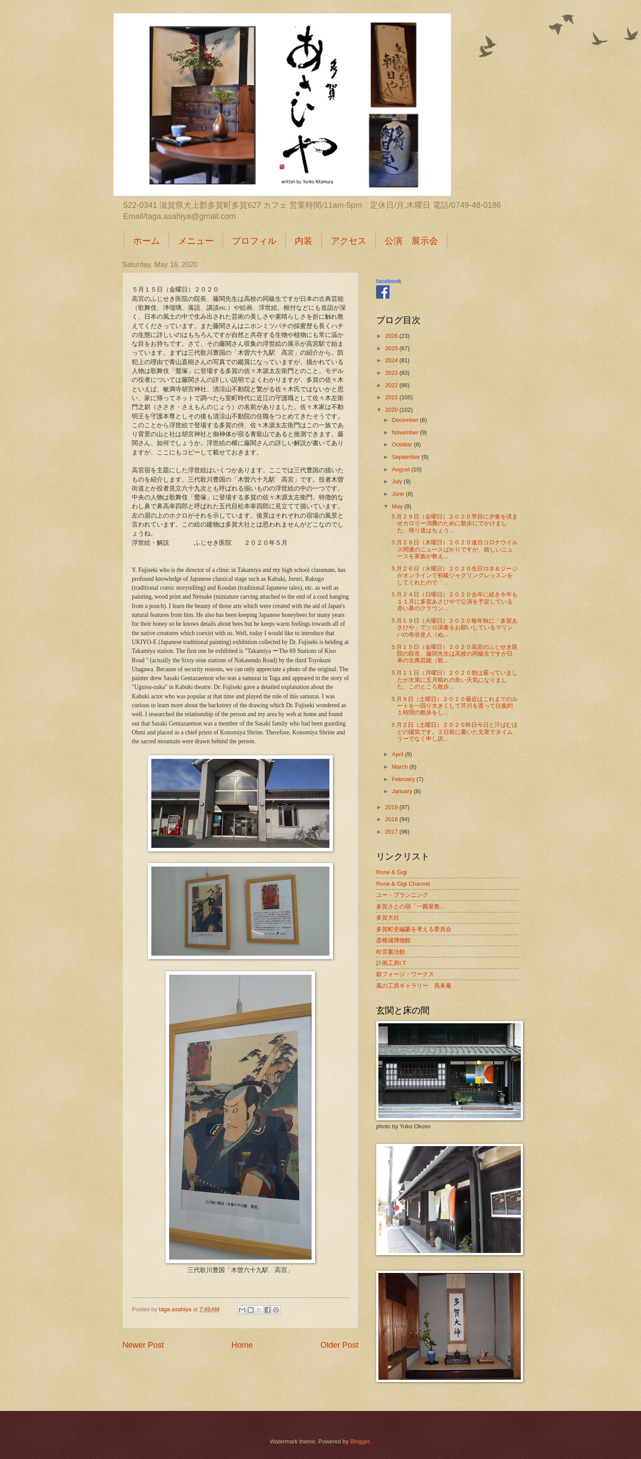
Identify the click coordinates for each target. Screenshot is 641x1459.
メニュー (196, 241)
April (398, 754)
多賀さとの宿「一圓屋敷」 (411, 906)
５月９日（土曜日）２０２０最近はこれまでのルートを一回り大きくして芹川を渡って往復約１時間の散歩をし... (454, 706)
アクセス (348, 241)
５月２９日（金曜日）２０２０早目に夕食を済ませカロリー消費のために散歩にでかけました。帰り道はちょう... (454, 523)
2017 (392, 831)
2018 (392, 819)
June (399, 493)
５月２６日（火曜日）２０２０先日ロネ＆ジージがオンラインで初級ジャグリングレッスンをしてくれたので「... (454, 575)
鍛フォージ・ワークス (405, 974)
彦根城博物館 (393, 940)
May (398, 506)
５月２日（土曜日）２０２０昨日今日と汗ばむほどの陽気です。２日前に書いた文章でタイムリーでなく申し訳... (454, 731)
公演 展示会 (411, 241)
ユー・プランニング (402, 895)
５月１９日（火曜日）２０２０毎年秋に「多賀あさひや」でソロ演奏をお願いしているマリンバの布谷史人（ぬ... (454, 627)
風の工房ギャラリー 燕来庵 (413, 985)
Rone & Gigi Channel (403, 883)
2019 (392, 807)
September (407, 457)
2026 (392, 335)
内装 (303, 241)
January (403, 791)
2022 (392, 385)
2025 (392, 348)
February (404, 779)
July (397, 481)
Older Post (339, 1345)
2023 (392, 372)
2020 (392, 409)
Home (242, 1345)
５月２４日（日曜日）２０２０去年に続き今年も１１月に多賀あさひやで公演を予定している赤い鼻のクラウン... (454, 601)
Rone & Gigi (391, 872)
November (406, 432)
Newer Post (143, 1345)
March (400, 766)
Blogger (360, 1441)
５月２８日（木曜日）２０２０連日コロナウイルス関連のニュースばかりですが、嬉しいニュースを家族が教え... (454, 549)
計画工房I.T (391, 963)
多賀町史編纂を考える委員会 (413, 929)
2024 (392, 360)
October (403, 444)
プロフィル (254, 241)
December (406, 420)
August (401, 469)
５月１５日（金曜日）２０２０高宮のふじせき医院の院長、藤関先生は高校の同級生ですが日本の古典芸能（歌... (454, 654)
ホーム (146, 241)
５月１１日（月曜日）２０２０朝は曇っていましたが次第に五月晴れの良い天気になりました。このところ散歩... (454, 679)
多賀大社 (387, 917)
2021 (392, 397)
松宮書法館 (390, 951)
